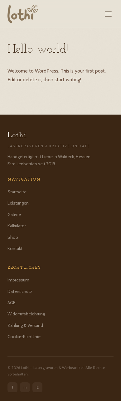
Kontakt (14, 248)
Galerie (14, 214)
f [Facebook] (12, 387)
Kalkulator (16, 226)
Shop (12, 237)
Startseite (17, 192)
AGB (11, 302)
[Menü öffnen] (108, 14)
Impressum (18, 280)
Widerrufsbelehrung (26, 314)
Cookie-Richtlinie (24, 336)
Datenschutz (19, 291)
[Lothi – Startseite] (22, 14)
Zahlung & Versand (25, 325)
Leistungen (18, 203)
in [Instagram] (25, 387)
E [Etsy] (37, 387)
